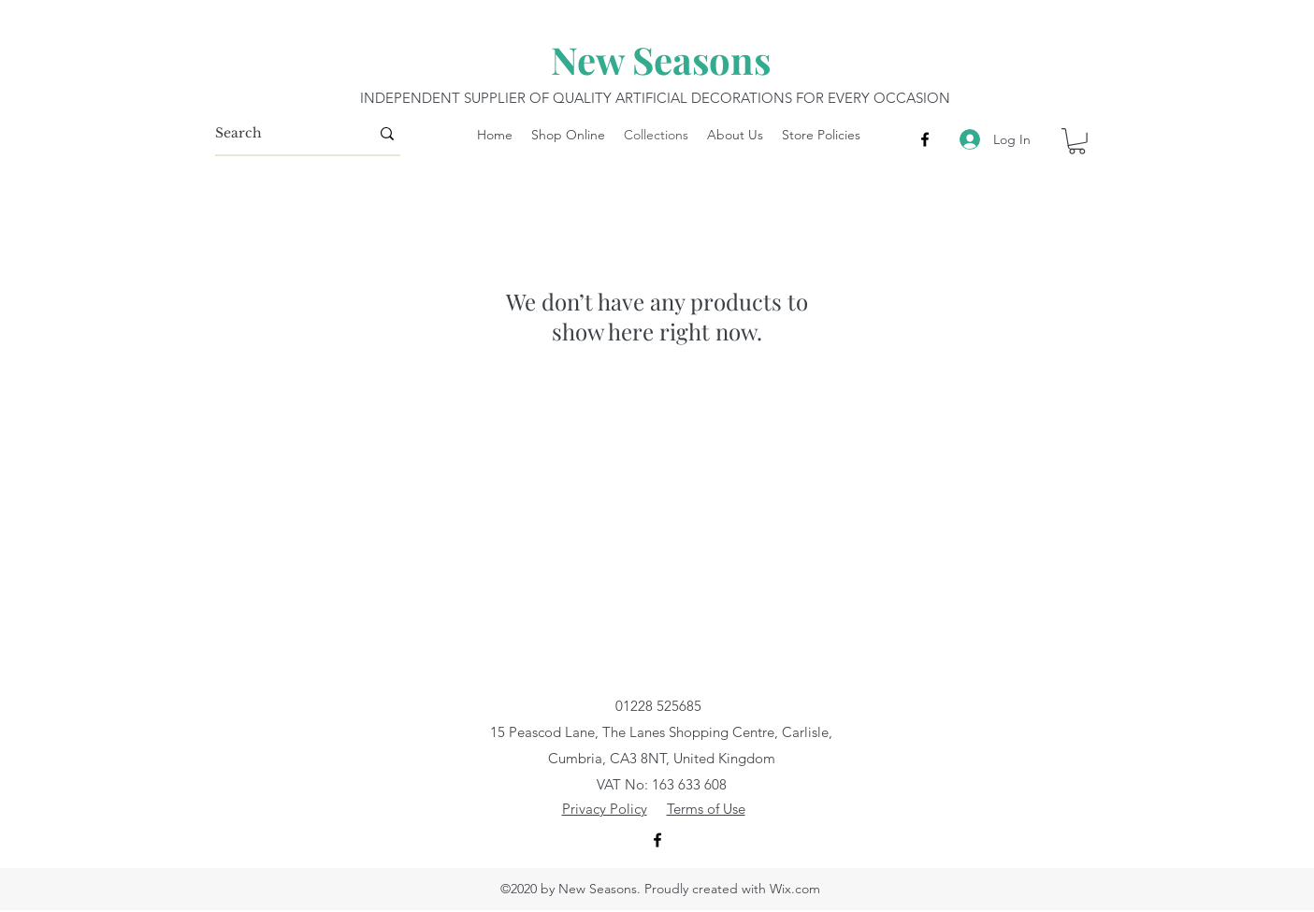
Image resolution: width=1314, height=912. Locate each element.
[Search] (278, 133)
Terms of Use (706, 809)
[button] (1076, 141)
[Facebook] (925, 139)
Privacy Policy (604, 809)
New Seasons (661, 59)
